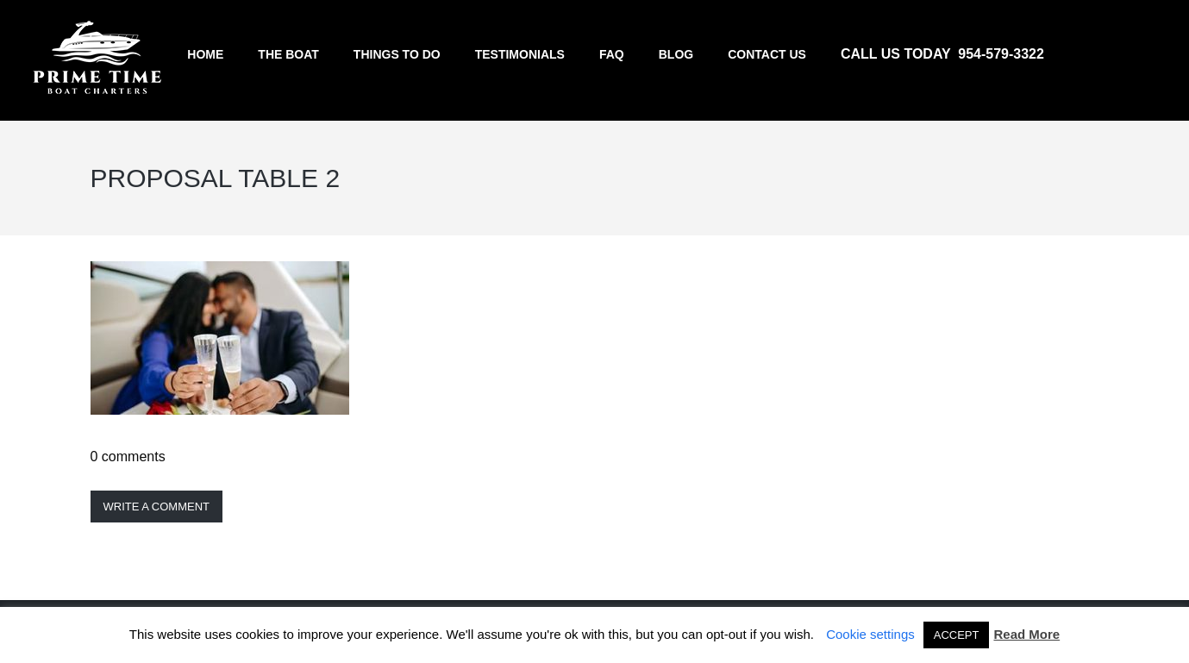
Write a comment (156, 506)
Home (205, 54)
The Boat (288, 54)
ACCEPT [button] (956, 635)
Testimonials (520, 54)
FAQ (611, 54)
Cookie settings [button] (870, 634)
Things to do (397, 54)
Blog (676, 54)
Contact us (767, 54)
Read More (1026, 634)
